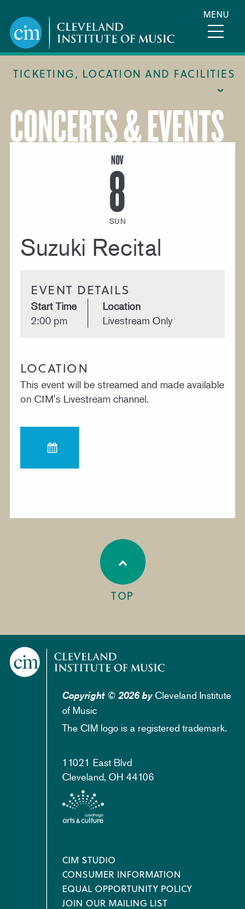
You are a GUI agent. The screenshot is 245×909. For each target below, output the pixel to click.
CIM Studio (89, 860)
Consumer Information (121, 874)
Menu (216, 14)
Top (123, 571)
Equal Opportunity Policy (127, 888)
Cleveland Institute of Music (87, 662)
